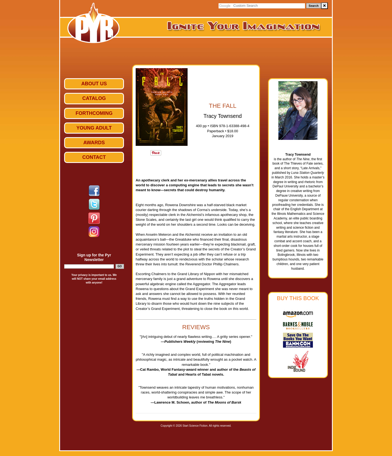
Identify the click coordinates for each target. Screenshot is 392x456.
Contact (94, 157)
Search (314, 5)
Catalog (94, 98)
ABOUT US (94, 83)
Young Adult (94, 128)
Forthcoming (94, 113)
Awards (94, 142)
